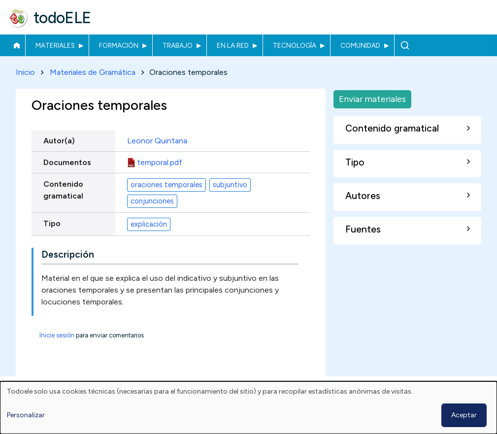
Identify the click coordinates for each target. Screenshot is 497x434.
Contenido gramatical (63, 189)
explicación (149, 224)
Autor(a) (59, 140)
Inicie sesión (56, 335)
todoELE (62, 17)
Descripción (67, 255)
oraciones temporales (166, 184)
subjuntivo (230, 184)
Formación (118, 45)
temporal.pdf (159, 162)
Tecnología (294, 45)
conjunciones (152, 201)
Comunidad (360, 45)
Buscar (404, 45)
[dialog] (248, 407)
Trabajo (178, 45)
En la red (233, 45)
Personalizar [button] (26, 415)
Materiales (55, 45)
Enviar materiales (372, 99)
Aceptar (464, 415)
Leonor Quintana (157, 140)
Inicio (16, 45)
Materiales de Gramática (92, 72)
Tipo (52, 223)
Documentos (67, 162)
